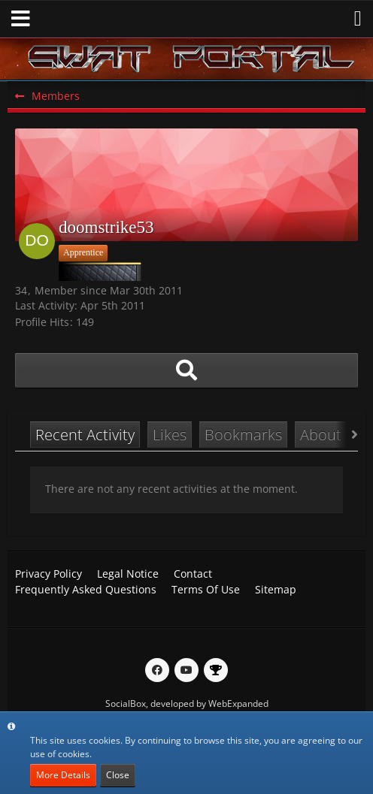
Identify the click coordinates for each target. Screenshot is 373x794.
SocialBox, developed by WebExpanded (186, 703)
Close (117, 774)
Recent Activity (85, 434)
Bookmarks (243, 434)
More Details (63, 774)
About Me (333, 434)
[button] (21, 19)
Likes (169, 434)
